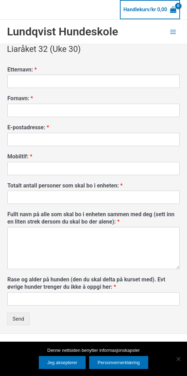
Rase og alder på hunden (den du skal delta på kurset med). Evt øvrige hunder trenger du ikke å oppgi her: (86, 283)
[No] (178, 358)
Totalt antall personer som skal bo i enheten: (65, 185)
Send (18, 319)
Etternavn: (22, 69)
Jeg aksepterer (62, 362)
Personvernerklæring (119, 362)
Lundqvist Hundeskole (62, 31)
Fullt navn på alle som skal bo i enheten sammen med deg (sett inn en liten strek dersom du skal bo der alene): (90, 218)
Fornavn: (20, 98)
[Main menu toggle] (173, 32)
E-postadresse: (28, 127)
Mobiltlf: (19, 156)
